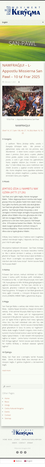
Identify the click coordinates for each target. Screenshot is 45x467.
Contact (8, 415)
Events (7, 412)
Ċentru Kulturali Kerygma (14, 408)
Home (7, 398)
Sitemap (8, 418)
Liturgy (7, 405)
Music (7, 402)
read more (6, 370)
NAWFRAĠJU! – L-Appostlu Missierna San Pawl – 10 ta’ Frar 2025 (22, 71)
